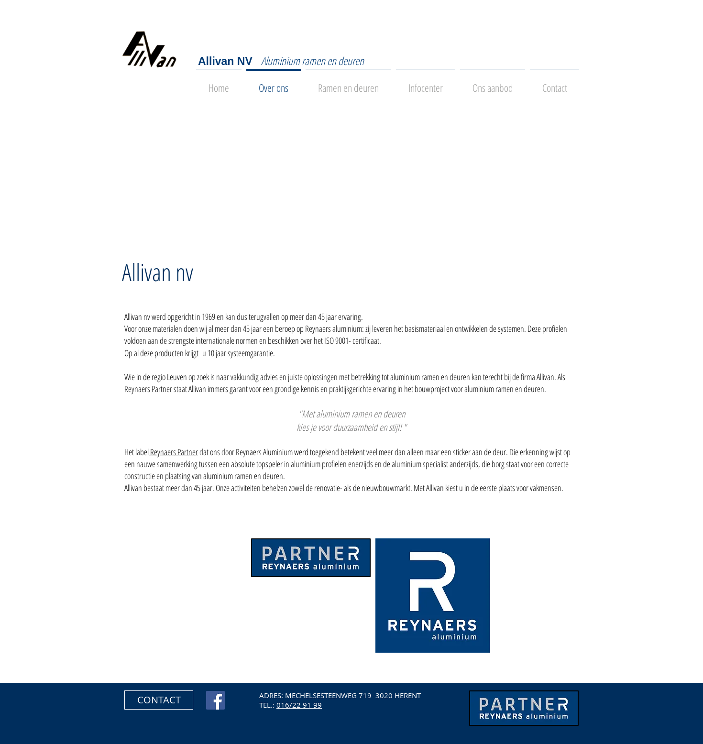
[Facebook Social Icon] (215, 700)
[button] (158, 700)
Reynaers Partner (173, 452)
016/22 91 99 (299, 705)
